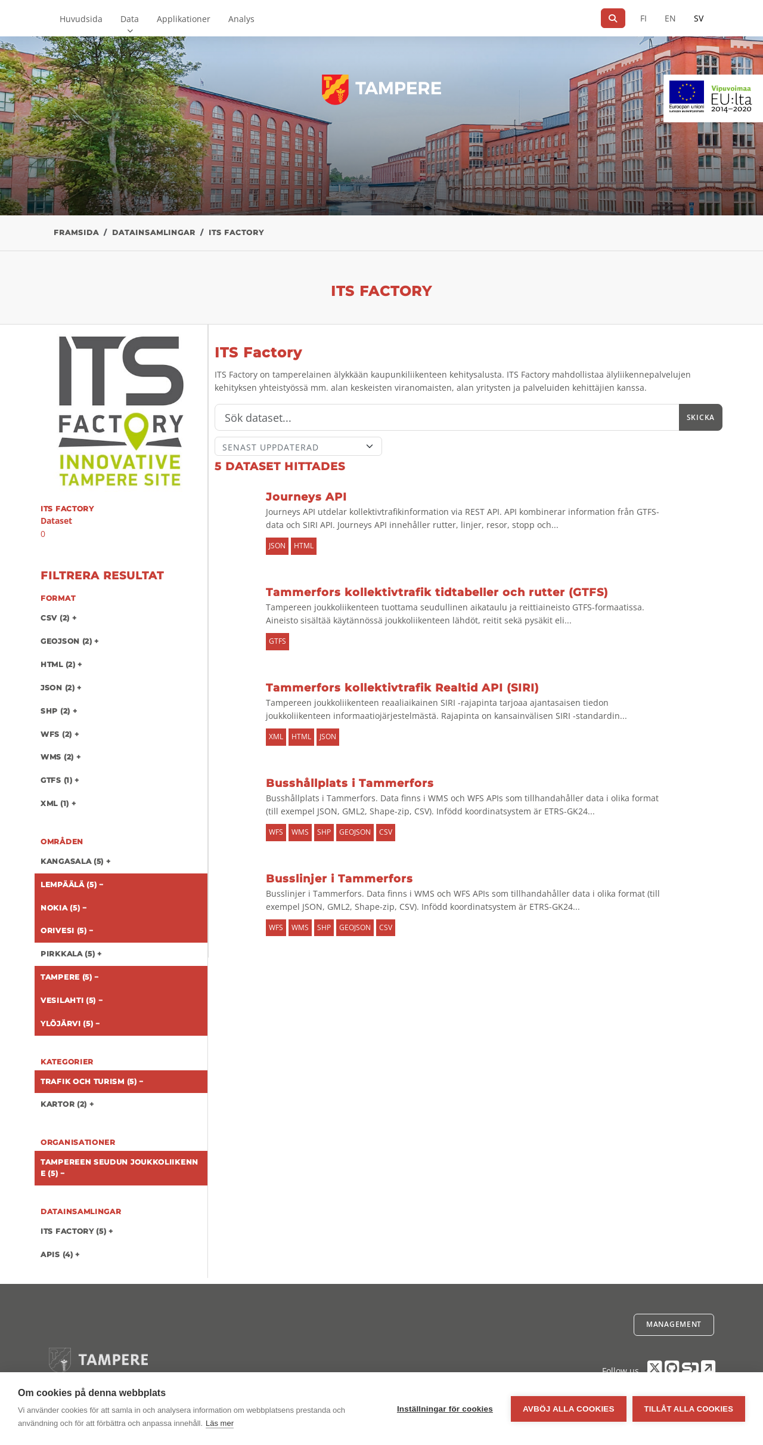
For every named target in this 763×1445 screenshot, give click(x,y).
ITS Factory (236, 232)
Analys (241, 18)
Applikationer (183, 18)
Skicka (701, 417)
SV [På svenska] (698, 18)
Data (129, 18)
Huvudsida (81, 18)
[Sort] (298, 446)
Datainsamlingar (154, 232)
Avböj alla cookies (569, 1408)
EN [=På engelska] (670, 18)
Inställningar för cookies (445, 1408)
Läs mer (220, 1423)
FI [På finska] (643, 18)
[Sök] (613, 18)
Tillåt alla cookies (688, 1408)
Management (674, 1324)
